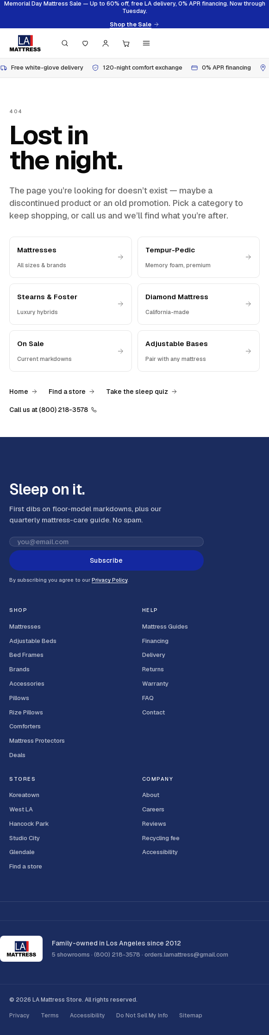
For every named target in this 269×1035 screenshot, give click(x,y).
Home (23, 391)
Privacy (19, 1015)
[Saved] (85, 43)
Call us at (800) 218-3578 (53, 409)
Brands (19, 669)
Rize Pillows (26, 712)
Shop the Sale (134, 24)
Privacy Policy (109, 580)
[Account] (105, 43)
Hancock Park (29, 824)
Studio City (24, 838)
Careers (153, 809)
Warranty (155, 684)
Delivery (153, 655)
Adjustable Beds (32, 641)
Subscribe (106, 560)
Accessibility (160, 852)
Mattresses (25, 626)
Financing (155, 641)
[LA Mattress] (25, 43)
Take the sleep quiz (141, 391)
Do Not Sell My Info (142, 1015)
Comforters (25, 726)
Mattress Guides (165, 626)
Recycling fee (161, 838)
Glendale (22, 852)
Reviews (154, 824)
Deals (17, 755)
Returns (153, 669)
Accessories (26, 684)
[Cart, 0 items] (126, 43)
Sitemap (190, 1015)
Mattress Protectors (37, 741)
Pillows (19, 698)
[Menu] (146, 43)
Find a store (72, 391)
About (150, 795)
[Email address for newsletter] (106, 541)
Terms (50, 1015)
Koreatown (24, 795)
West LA (21, 809)
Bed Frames (26, 655)
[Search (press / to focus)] (65, 43)
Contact (153, 712)
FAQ (148, 698)
